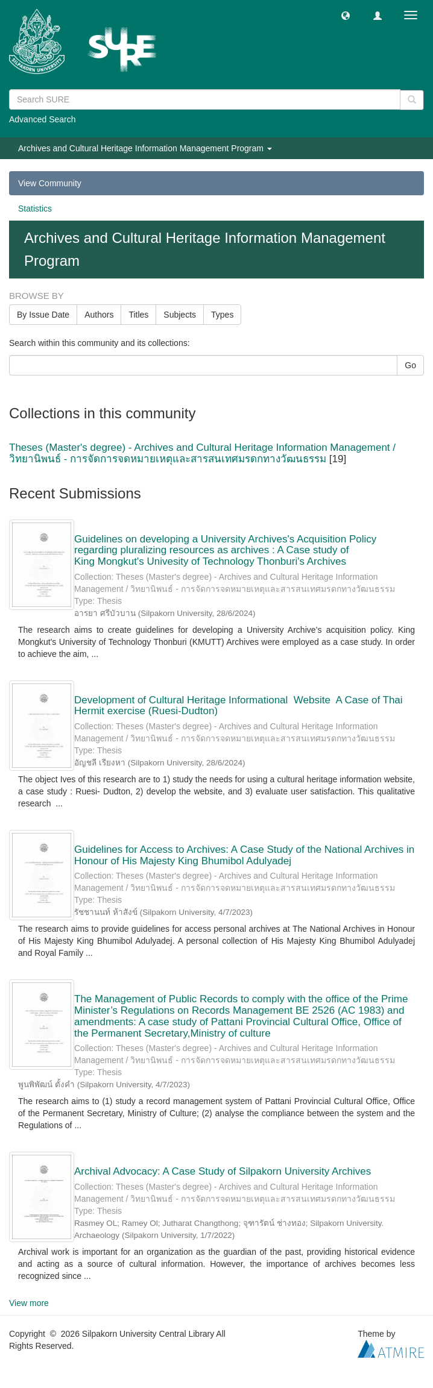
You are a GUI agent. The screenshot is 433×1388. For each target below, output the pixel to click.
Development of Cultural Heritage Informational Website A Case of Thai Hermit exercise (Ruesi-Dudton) (238, 705)
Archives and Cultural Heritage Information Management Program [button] (145, 148)
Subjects (179, 314)
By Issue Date (43, 314)
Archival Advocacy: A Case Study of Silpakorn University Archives (222, 1171)
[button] (345, 15)
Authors (98, 314)
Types (222, 314)
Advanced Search (42, 119)
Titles (138, 314)
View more (29, 1303)
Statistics (35, 208)
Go (410, 365)
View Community (49, 183)
